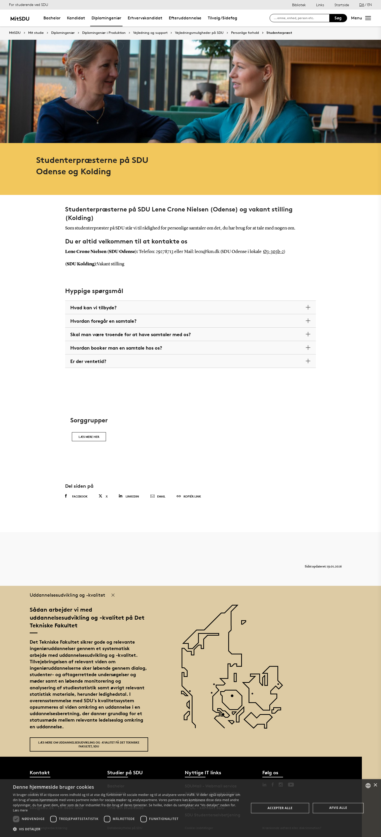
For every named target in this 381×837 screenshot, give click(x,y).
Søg (338, 17)
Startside (341, 5)
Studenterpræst (279, 33)
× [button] (375, 785)
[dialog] (190, 808)
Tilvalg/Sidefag (222, 17)
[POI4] (234, 697)
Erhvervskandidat (145, 17)
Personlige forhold (245, 33)
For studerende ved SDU (28, 4)
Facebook (76, 496)
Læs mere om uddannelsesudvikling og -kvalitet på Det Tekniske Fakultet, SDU (88, 744)
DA (361, 4)
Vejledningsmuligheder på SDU (199, 33)
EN (369, 4)
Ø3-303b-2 (273, 251)
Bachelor (51, 17)
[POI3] (225, 716)
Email (157, 496)
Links (320, 5)
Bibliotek (299, 5)
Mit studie (36, 33)
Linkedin (129, 496)
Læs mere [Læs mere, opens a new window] (20, 810)
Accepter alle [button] (280, 808)
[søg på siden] (301, 18)
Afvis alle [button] (338, 808)
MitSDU (15, 32)
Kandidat (76, 17)
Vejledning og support (150, 33)
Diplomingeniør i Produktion (104, 33)
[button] (127, 829)
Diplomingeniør (106, 17)
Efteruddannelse (185, 17)
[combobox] (368, 785)
